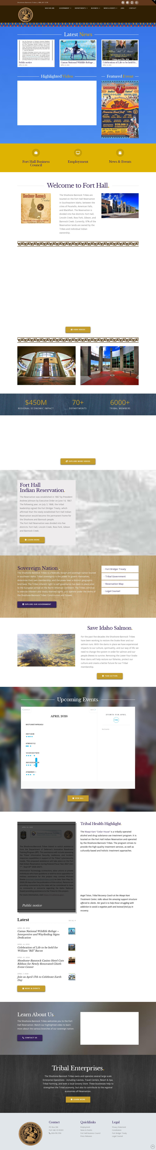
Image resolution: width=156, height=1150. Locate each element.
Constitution (116, 1130)
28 (40, 772)
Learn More (32, 540)
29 (50, 772)
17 (69, 753)
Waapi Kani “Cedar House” (97, 831)
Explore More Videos (78, 461)
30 (31, 734)
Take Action (109, 676)
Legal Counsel (117, 1136)
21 (40, 762)
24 (69, 762)
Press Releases (86, 1136)
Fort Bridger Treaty (119, 1133)
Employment (78, 162)
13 (31, 753)
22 (50, 762)
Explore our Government (36, 604)
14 (40, 753)
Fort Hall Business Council (36, 163)
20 (31, 762)
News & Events (120, 162)
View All (78, 798)
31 (40, 734)
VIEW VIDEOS (78, 329)
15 (50, 753)
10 (69, 743)
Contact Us (29, 1037)
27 (31, 772)
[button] (153, 2)
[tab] (120, 569)
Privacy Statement (119, 1127)
